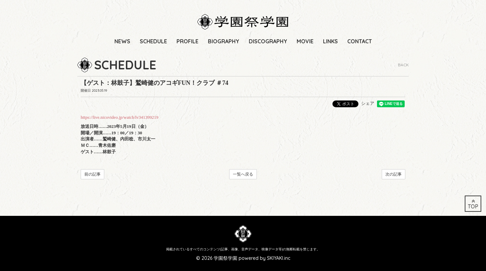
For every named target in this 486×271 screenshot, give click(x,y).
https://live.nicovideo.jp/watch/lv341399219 (119, 117)
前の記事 (92, 174)
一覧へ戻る (243, 174)
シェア (367, 103)
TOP (473, 204)
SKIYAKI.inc (278, 258)
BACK (403, 64)
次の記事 (393, 174)
